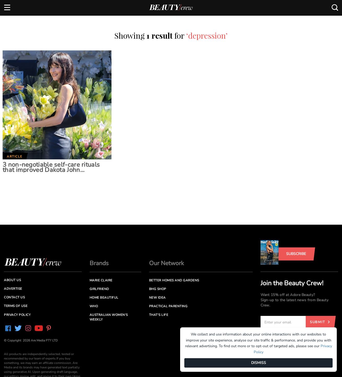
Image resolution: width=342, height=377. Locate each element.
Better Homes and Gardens (174, 280)
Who (94, 306)
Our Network (166, 263)
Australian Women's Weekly (109, 317)
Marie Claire (101, 280)
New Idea (157, 297)
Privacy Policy (17, 315)
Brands (99, 263)
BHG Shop (157, 289)
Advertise (13, 289)
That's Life (158, 315)
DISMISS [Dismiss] (258, 362)
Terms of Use (15, 306)
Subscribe (296, 253)
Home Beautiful (104, 297)
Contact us (14, 297)
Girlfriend (99, 289)
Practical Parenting (168, 306)
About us (12, 280)
